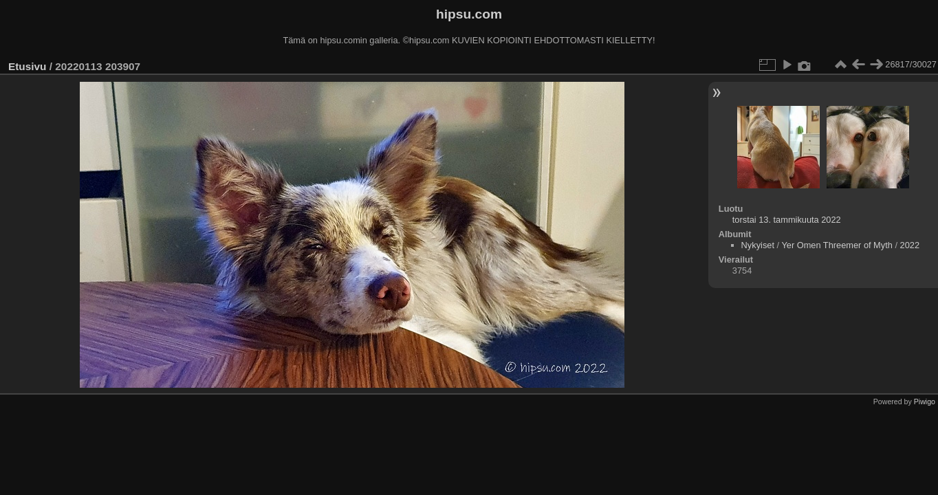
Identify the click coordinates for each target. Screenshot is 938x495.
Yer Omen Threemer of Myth (836, 245)
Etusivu (27, 66)
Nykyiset (757, 245)
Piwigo (924, 401)
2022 (909, 245)
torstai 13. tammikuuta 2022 (786, 219)
